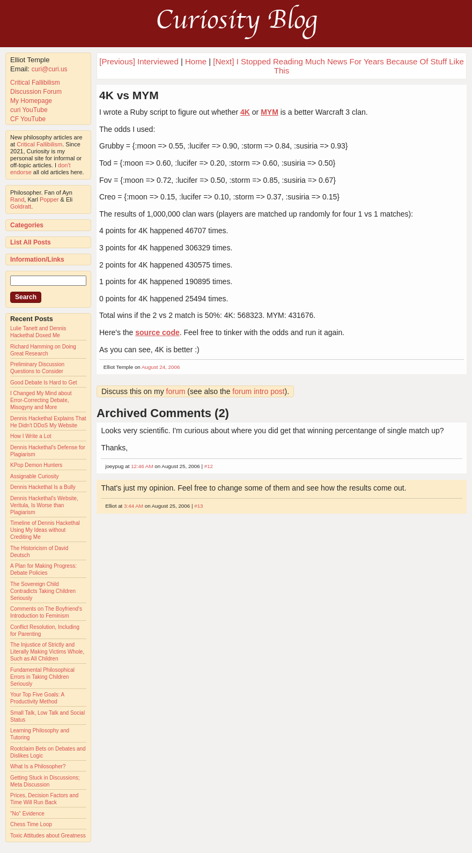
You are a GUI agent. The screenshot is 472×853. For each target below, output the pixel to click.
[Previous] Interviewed (139, 61)
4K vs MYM (129, 95)
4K (245, 112)
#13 (198, 506)
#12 (208, 466)
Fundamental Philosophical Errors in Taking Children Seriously (42, 677)
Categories (26, 225)
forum (176, 391)
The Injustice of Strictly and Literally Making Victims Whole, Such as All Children (47, 652)
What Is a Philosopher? (37, 766)
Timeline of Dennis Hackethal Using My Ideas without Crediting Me (45, 530)
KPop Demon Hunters (36, 465)
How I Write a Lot (30, 436)
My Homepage (31, 101)
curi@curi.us (50, 69)
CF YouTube (28, 119)
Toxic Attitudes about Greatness (48, 836)
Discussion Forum (36, 91)
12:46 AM (142, 466)
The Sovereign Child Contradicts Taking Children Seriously (43, 591)
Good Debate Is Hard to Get (43, 382)
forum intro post (258, 391)
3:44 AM (133, 506)
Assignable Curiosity (34, 476)
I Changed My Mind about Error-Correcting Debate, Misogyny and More (41, 400)
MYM (269, 112)
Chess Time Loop (31, 824)
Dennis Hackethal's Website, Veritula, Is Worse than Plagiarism (44, 505)
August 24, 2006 (161, 367)
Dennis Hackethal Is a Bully (43, 487)
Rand (17, 199)
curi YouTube (29, 110)
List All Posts (30, 242)
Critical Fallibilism (35, 82)
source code (157, 332)
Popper (49, 199)
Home (195, 61)
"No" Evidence (27, 814)
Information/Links (37, 259)
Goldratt (20, 206)
